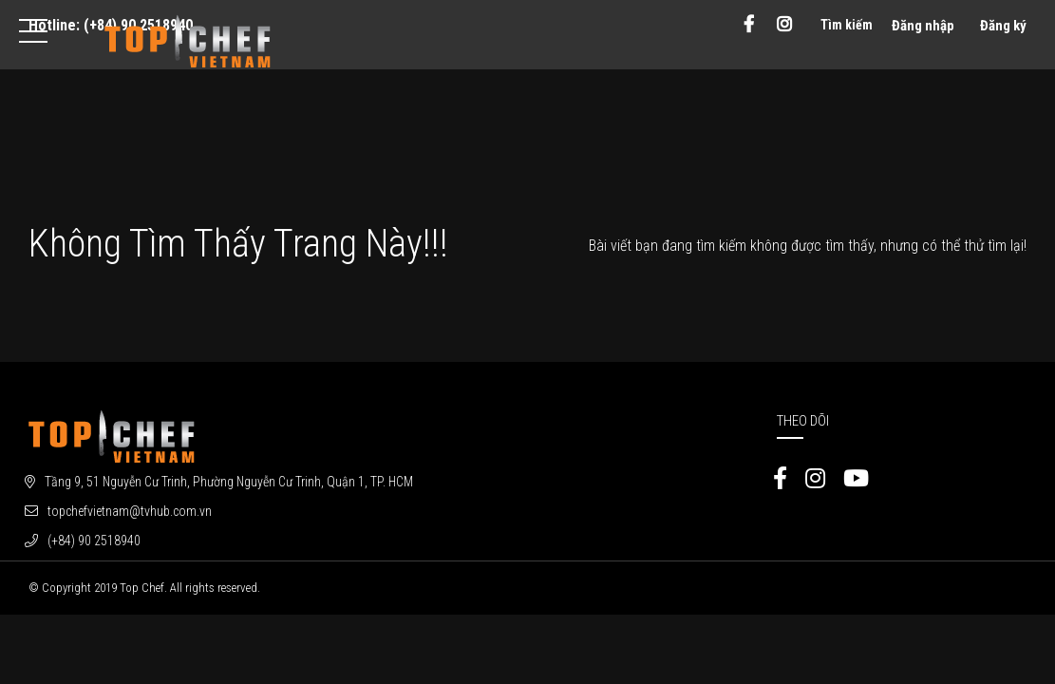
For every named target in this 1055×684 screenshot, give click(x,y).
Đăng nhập (923, 25)
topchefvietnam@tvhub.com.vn (129, 511)
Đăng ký (1003, 25)
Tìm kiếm (846, 24)
